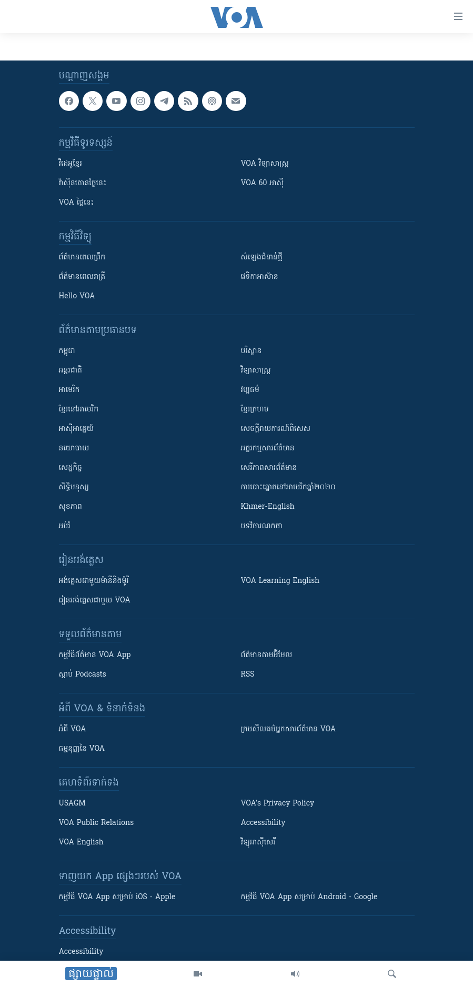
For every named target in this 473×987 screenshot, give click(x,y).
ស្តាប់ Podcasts (82, 674)
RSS (248, 674)
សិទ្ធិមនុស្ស (74, 487)
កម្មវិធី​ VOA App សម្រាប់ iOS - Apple (117, 897)
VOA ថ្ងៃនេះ (76, 202)
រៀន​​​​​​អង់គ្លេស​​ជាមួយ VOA (94, 600)
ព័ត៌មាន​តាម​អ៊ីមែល (267, 655)
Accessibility (263, 823)
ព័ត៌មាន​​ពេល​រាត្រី (82, 277)
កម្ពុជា (67, 351)
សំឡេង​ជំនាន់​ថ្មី (262, 257)
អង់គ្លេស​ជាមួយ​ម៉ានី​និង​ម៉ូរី (94, 581)
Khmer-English (268, 506)
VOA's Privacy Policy (278, 803)
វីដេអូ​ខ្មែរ (70, 163)
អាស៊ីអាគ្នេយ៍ (76, 429)
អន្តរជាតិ (70, 370)
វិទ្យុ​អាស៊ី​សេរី (258, 842)
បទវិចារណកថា (262, 526)
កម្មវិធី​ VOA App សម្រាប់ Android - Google (309, 897)
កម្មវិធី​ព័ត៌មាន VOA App (95, 655)
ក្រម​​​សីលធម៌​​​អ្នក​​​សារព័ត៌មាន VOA (288, 729)
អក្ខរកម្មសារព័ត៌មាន (268, 448)
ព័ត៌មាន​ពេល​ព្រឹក (82, 257)
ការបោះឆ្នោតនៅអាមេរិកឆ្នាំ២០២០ (288, 487)
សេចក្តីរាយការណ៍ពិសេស (276, 429)
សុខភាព (70, 506)
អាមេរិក (69, 390)
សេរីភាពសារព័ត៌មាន (269, 468)
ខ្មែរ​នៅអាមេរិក (79, 409)
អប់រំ (65, 526)
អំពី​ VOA (72, 729)
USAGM (72, 803)
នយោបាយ (74, 448)
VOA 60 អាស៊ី (262, 183)
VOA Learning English (280, 581)
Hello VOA (77, 296)
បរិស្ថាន (251, 351)
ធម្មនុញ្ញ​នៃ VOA (82, 748)
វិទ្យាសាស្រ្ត (256, 370)
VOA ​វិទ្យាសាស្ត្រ (265, 163)
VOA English (81, 842)
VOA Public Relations (96, 823)
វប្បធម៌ (250, 390)
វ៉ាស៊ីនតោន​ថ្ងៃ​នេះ (83, 183)
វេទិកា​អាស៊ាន (259, 277)
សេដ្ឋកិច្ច (70, 468)
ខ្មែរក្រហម (255, 409)
